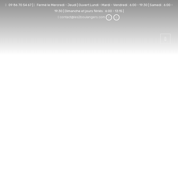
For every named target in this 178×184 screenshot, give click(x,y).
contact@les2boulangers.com (82, 17)
